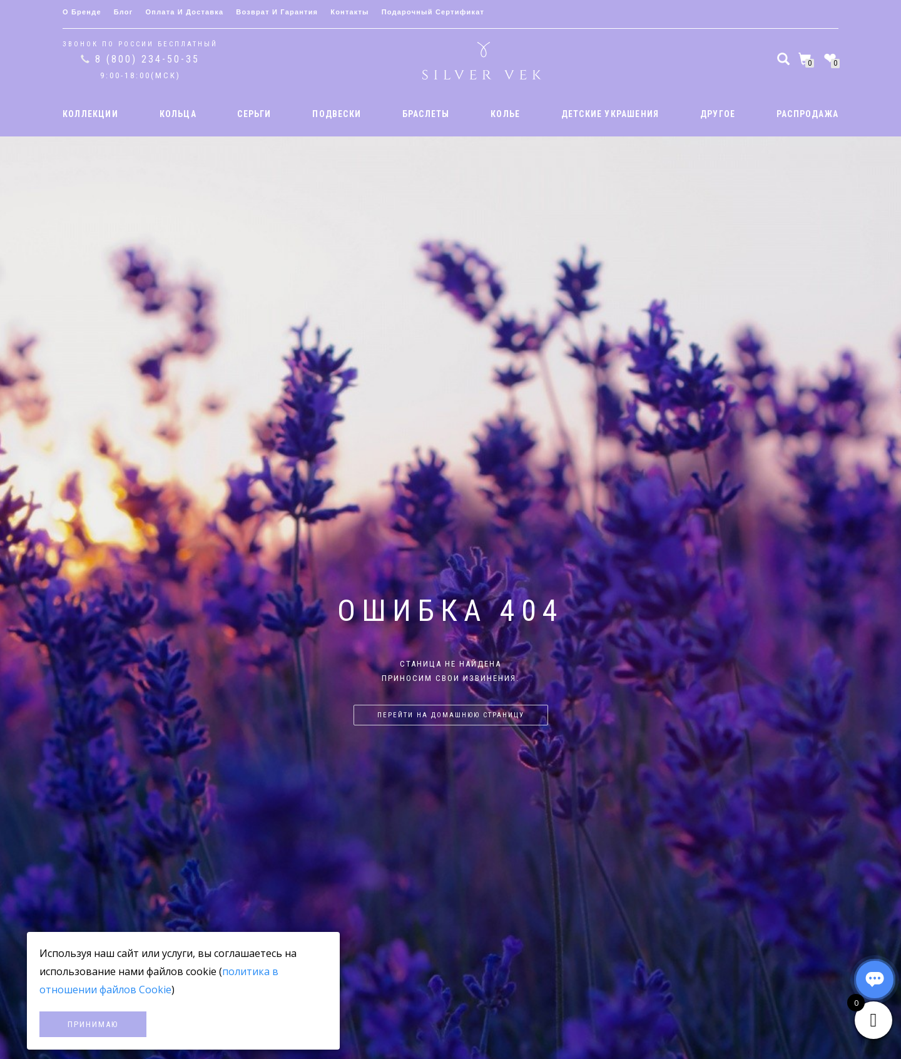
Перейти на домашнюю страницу (450, 715)
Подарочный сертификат (433, 12)
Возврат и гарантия (277, 12)
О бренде (82, 12)
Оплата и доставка (185, 12)
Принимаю (93, 1024)
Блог (123, 12)
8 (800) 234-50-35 (147, 59)
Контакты (349, 12)
